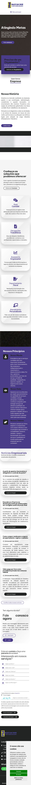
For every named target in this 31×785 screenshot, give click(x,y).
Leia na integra (11, 493)
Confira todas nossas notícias (12, 602)
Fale (7, 42)
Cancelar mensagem (10, 717)
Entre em (11, 188)
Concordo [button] (18, 771)
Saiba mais (6, 125)
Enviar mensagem (9, 712)
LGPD (2, 705)
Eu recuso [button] (18, 774)
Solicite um (14, 69)
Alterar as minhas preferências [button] (18, 778)
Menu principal (15, 12)
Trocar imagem (5, 695)
